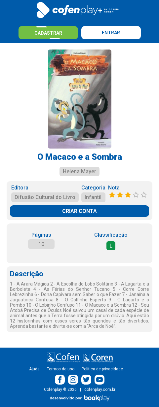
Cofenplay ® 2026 (60, 389)
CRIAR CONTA (79, 211)
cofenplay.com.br (99, 389)
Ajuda (34, 369)
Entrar (111, 32)
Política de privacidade (102, 369)
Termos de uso (60, 369)
